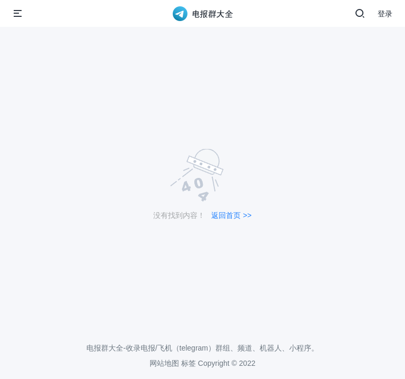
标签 (188, 363)
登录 (385, 13)
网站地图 (164, 363)
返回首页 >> (231, 215)
